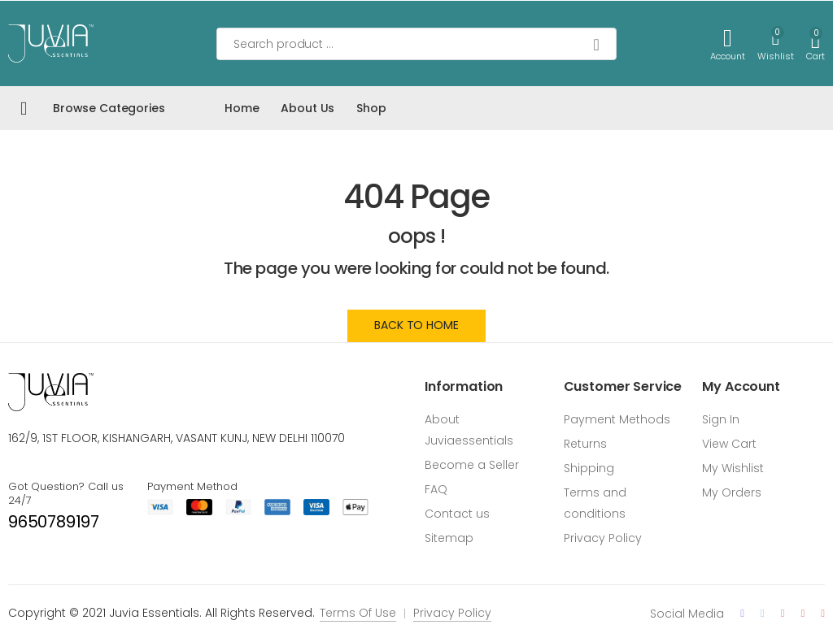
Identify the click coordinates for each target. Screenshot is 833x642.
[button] (815, 43)
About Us (307, 108)
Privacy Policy (603, 538)
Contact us (457, 513)
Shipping (589, 468)
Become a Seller (472, 465)
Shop (371, 108)
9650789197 (53, 521)
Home (242, 108)
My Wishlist (733, 468)
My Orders (731, 492)
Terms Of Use (358, 613)
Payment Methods (617, 419)
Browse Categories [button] (109, 108)
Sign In (720, 419)
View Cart (729, 444)
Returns (585, 444)
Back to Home (416, 325)
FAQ (436, 489)
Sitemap (449, 538)
